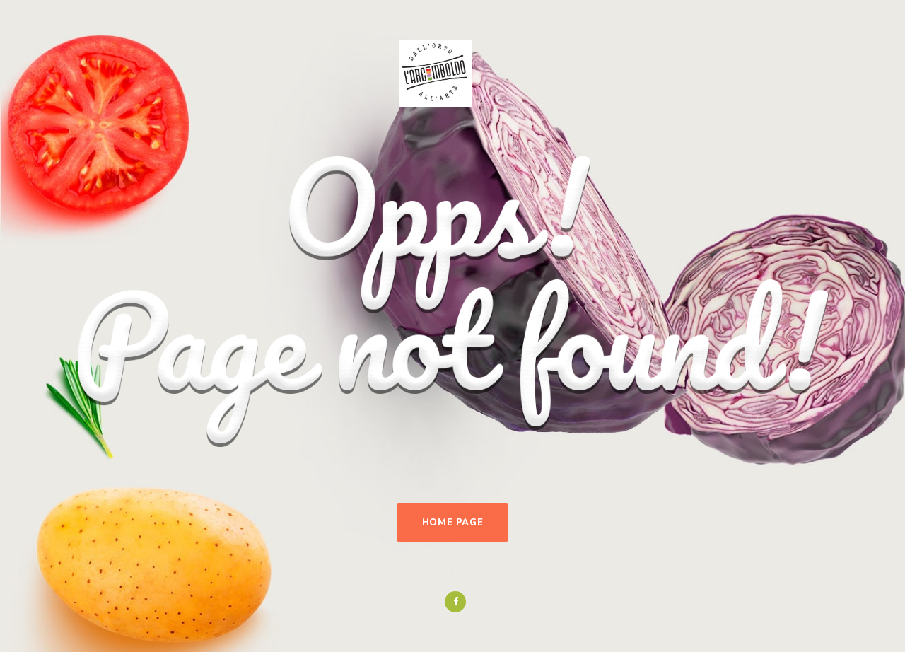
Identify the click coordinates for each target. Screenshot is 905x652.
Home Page (453, 522)
